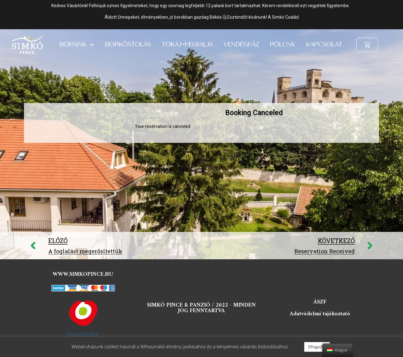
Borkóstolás (128, 45)
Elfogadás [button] (317, 347)
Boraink (76, 45)
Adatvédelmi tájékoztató (320, 314)
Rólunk (282, 45)
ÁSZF (319, 302)
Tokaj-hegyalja (187, 45)
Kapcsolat (324, 45)
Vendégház (241, 45)
